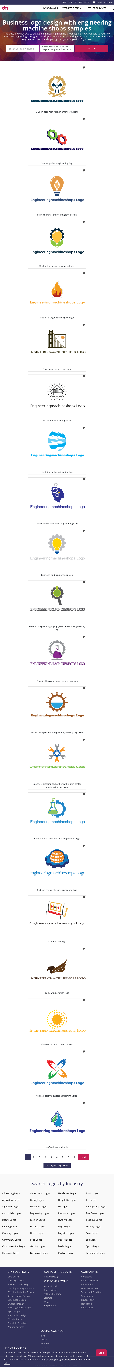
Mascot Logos (65, 1239)
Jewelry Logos (65, 1219)
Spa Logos (91, 1239)
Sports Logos (92, 1245)
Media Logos (64, 1245)
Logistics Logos (66, 1232)
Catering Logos (9, 1226)
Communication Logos (13, 1245)
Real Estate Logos (95, 1212)
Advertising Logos (11, 1192)
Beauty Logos (9, 1219)
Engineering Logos (39, 1212)
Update (91, 48)
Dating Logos (36, 1199)
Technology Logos (95, 1252)
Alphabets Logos (10, 1206)
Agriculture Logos (11, 1199)
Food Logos (36, 1239)
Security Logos (93, 1226)
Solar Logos (92, 1232)
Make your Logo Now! (57, 1165)
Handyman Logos (67, 1192)
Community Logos (11, 1239)
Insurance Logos (66, 1212)
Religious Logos (94, 1219)
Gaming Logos (37, 1245)
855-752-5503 (84, 2)
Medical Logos (65, 1252)
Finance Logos (37, 1226)
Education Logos (38, 1206)
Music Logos (92, 1192)
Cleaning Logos (10, 1232)
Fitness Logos (37, 1232)
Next (83, 1156)
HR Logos (63, 1206)
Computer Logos (10, 1252)
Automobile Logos (11, 1212)
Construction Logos (40, 1192)
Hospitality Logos (67, 1199)
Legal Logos (64, 1226)
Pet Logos (91, 1199)
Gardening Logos (39, 1252)
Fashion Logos (37, 1219)
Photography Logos (96, 1206)
